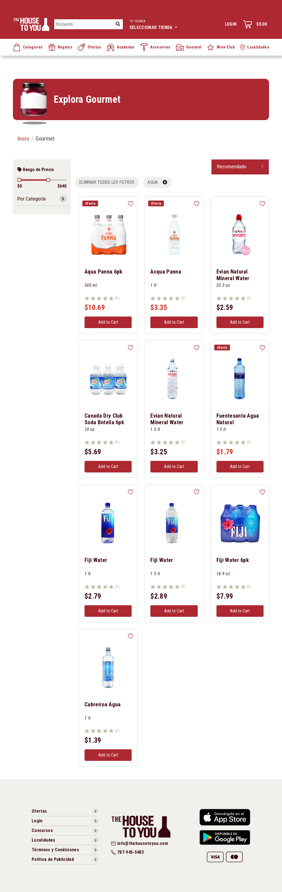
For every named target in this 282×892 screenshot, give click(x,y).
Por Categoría (31, 199)
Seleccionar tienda (153, 24)
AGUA (157, 182)
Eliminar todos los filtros (106, 182)
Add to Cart (108, 322)
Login (231, 24)
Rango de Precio (35, 169)
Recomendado (231, 166)
